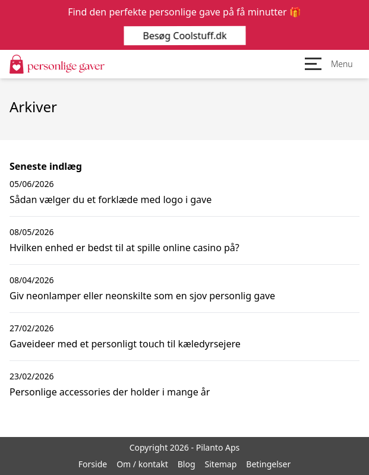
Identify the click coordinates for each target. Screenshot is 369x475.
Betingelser (268, 464)
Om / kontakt (142, 464)
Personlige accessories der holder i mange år (110, 391)
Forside (92, 464)
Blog (186, 464)
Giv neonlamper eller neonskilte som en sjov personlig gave (142, 295)
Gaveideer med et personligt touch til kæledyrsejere (125, 343)
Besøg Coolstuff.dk (184, 35)
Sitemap (221, 464)
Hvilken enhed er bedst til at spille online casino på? (124, 247)
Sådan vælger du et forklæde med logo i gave (111, 199)
